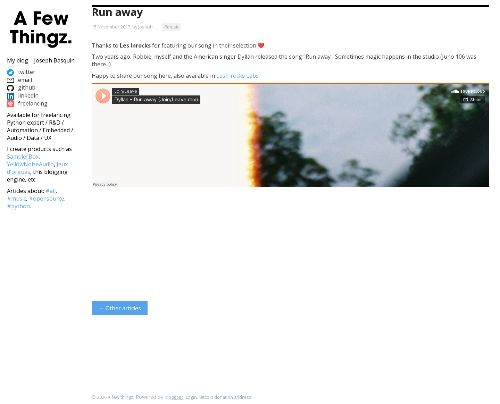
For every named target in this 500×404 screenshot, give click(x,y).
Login (191, 397)
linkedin (23, 95)
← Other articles (120, 308)
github (21, 87)
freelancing (27, 103)
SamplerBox (23, 156)
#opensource (46, 198)
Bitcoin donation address (225, 397)
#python (18, 206)
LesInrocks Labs (237, 75)
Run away (117, 12)
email (19, 80)
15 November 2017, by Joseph (122, 27)
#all (50, 191)
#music (171, 27)
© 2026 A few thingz (112, 397)
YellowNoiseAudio (30, 164)
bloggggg (174, 397)
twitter (21, 72)
